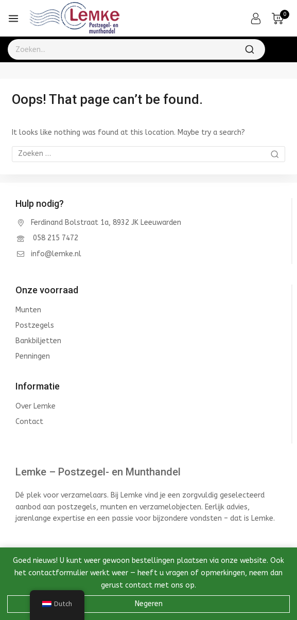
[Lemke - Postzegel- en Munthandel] (74, 19)
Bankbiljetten (38, 340)
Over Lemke (35, 406)
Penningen (32, 356)
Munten (28, 310)
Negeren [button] (149, 603)
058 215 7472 (54, 238)
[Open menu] (13, 18)
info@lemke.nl (56, 254)
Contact (29, 421)
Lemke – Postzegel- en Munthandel (98, 472)
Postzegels (34, 325)
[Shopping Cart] (280, 18)
